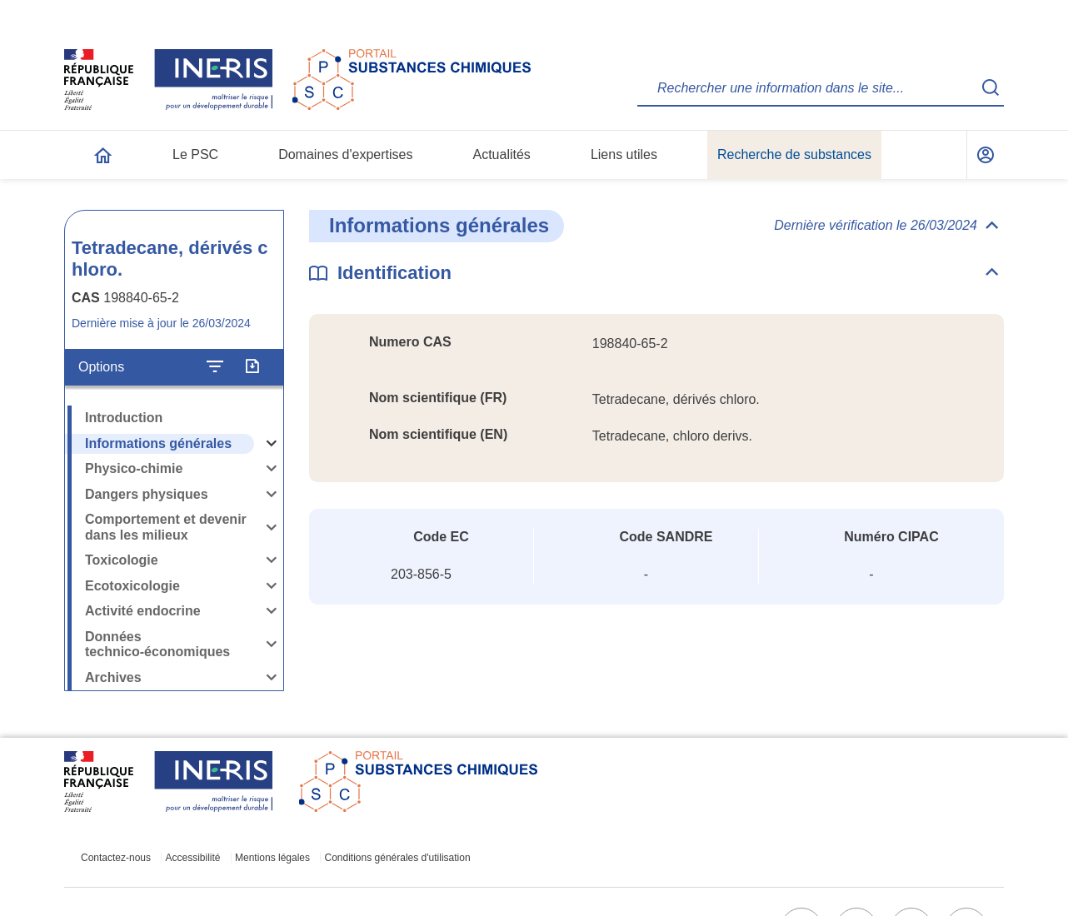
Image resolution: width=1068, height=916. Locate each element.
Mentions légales (272, 858)
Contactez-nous (116, 858)
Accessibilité (193, 858)
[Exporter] (252, 367)
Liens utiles (624, 154)
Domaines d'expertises (345, 154)
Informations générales (158, 443)
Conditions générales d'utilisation (398, 858)
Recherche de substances (794, 154)
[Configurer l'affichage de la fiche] (215, 367)
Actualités (502, 154)
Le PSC (195, 154)
